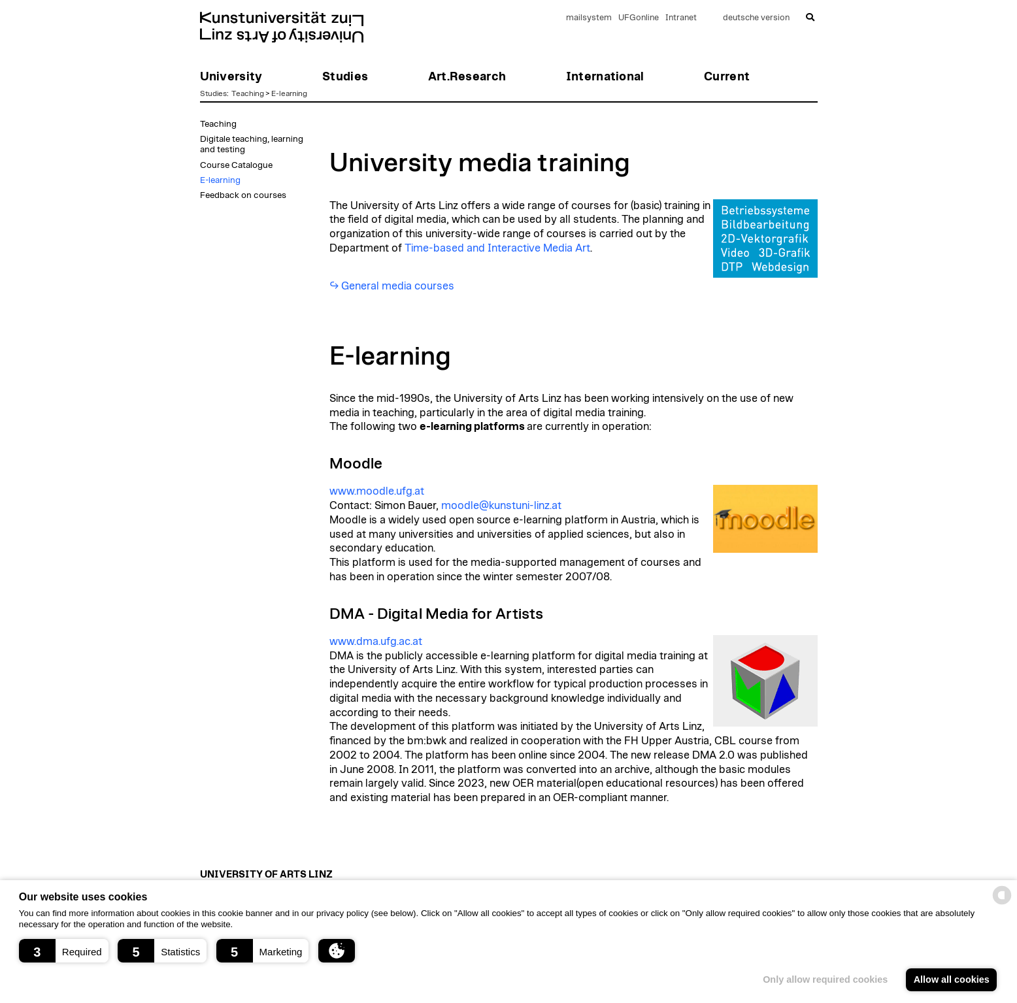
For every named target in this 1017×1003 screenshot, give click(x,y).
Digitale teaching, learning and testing (251, 144)
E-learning (289, 93)
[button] (63, 950)
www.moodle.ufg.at (376, 491)
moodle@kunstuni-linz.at (501, 506)
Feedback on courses (243, 195)
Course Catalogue (236, 165)
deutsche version (756, 18)
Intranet (681, 18)
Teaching (247, 93)
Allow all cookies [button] (952, 979)
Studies (213, 93)
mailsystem (589, 18)
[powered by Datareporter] (1002, 903)
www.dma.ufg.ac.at (375, 641)
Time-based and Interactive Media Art (497, 248)
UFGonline (638, 18)
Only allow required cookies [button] (825, 979)
